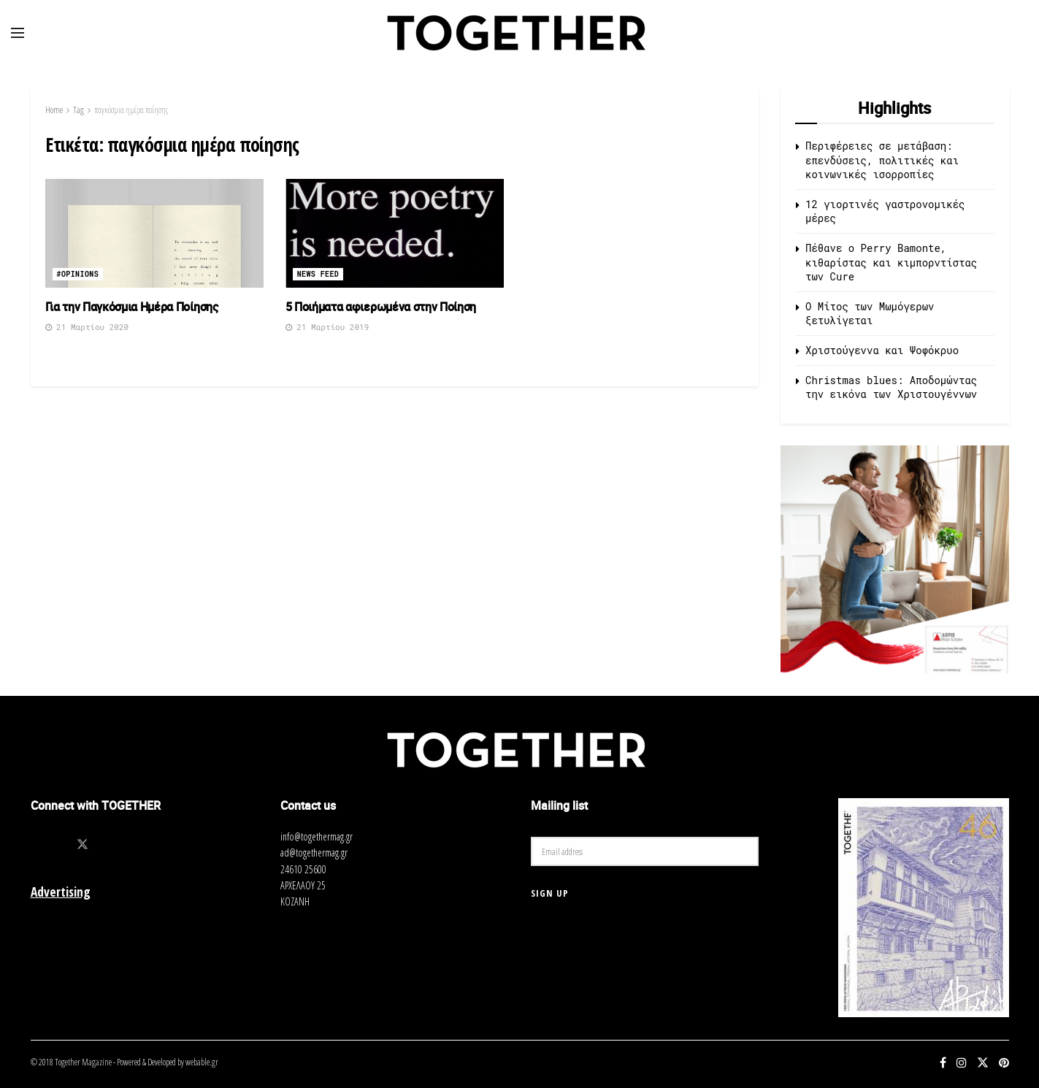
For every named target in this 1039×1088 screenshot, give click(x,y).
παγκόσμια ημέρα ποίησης (131, 110)
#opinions (78, 274)
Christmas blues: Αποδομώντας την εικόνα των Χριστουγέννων (891, 387)
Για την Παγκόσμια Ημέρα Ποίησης (133, 307)
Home (54, 110)
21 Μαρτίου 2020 (87, 326)
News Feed (318, 274)
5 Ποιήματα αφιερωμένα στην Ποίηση (380, 307)
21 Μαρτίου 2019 (327, 326)
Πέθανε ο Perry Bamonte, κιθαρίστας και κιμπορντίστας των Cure (891, 262)
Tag (78, 110)
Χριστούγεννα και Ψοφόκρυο (882, 350)
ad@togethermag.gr (314, 852)
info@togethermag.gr (316, 836)
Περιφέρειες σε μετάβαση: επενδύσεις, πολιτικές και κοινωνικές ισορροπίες (882, 160)
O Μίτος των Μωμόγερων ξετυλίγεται (869, 313)
